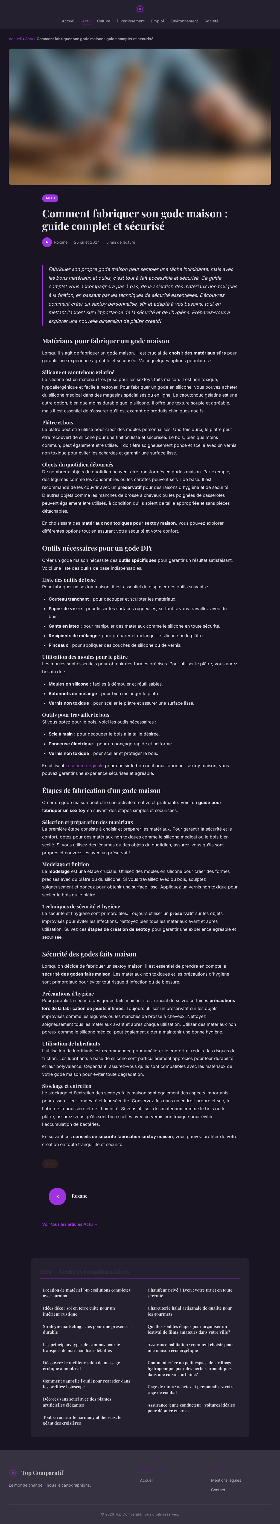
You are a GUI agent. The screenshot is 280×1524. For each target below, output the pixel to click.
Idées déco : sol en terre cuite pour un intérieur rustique (79, 1310)
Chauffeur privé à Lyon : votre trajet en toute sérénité (190, 1292)
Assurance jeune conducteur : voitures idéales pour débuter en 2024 (191, 1407)
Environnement (184, 21)
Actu (86, 21)
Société (211, 21)
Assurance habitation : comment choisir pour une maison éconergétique (190, 1347)
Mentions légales (226, 1480)
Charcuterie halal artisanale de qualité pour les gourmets (190, 1310)
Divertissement (131, 21)
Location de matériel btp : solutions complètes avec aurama (87, 1292)
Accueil (68, 21)
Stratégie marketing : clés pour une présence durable (86, 1329)
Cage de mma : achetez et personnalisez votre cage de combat (191, 1389)
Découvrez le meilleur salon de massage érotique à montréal (81, 1365)
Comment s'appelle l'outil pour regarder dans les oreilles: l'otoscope (86, 1383)
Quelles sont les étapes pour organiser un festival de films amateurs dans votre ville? (189, 1329)
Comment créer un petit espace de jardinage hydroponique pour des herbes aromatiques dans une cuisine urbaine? (190, 1368)
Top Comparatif (36, 1472)
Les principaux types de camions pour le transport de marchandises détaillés (81, 1347)
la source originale (85, 765)
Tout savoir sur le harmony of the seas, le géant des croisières (82, 1420)
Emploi (157, 21)
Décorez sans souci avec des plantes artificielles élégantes (77, 1401)
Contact (218, 1489)
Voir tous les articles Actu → (70, 1224)
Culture (103, 21)
